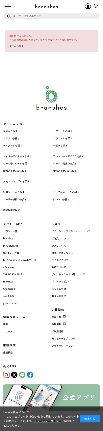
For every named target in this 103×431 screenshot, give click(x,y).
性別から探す (10, 131)
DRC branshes (10, 245)
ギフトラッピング (61, 281)
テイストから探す (12, 145)
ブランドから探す (62, 138)
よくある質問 (59, 288)
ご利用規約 (58, 331)
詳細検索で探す (11, 210)
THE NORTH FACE (12, 274)
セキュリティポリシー (63, 338)
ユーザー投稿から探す (15, 199)
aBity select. (9, 267)
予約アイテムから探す (65, 170)
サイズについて (60, 260)
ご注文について (60, 238)
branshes (8, 238)
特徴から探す (60, 145)
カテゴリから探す (62, 131)
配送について (59, 245)
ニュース (8, 331)
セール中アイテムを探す (16, 163)
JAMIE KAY (8, 295)
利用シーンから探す (13, 192)
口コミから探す (61, 199)
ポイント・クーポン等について (68, 274)
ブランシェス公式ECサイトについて (71, 231)
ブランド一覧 (10, 231)
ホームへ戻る (16, 45)
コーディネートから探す (66, 192)
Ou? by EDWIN (11, 252)
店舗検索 (8, 352)
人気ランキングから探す (16, 181)
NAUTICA (8, 281)
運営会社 (56, 317)
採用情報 (56, 324)
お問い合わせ (59, 295)
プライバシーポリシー (63, 345)
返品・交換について (62, 252)
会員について (59, 267)
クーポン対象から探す (65, 163)
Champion (9, 288)
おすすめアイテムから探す (17, 156)
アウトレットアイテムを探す (68, 156)
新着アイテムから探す (15, 170)
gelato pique (10, 303)
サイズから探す (11, 138)
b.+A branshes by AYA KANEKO (19, 260)
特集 (5, 324)
